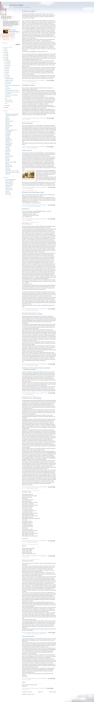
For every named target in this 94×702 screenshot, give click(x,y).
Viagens (6, 173)
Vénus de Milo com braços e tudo (11, 172)
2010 (5, 107)
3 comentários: (42, 80)
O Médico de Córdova (29, 85)
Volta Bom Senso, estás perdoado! (32, 398)
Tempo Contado (8, 194)
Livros (35, 81)
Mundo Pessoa (8, 186)
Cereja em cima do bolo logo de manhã (33, 192)
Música (6, 153)
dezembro (7, 60)
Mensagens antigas (52, 691)
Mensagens (6, 37)
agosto (6, 67)
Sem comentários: (43, 187)
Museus (6, 151)
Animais (6, 119)
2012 (5, 57)
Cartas (6, 124)
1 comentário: (42, 146)
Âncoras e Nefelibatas (9, 180)
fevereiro (7, 77)
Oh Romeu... (26, 209)
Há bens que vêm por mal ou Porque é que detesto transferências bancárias (36, 368)
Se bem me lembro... (28, 561)
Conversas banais (28, 123)
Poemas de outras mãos (9, 162)
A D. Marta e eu (27, 224)
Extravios (36, 365)
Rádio (6, 163)
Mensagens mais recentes (27, 691)
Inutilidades (7, 144)
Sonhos (6, 167)
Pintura (6, 160)
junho (6, 70)
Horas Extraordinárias (9, 183)
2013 (5, 55)
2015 (5, 52)
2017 (5, 48)
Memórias (36, 310)
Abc (27, 557)
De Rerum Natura (8, 182)
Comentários (6, 39)
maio (6, 72)
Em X (24, 682)
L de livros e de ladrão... (29, 11)
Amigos (6, 118)
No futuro (7, 154)
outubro (6, 63)
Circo (6, 128)
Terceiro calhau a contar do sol (38, 633)
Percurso (7, 159)
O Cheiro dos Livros (9, 188)
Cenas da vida (8, 125)
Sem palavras (38, 206)
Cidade (6, 127)
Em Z (24, 546)
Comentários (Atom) (30, 694)
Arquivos (7, 122)
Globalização (7, 140)
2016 (5, 50)
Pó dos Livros (7, 192)
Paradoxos (7, 191)
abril (6, 73)
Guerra (6, 141)
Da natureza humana (28, 636)
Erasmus (7, 132)
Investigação (7, 145)
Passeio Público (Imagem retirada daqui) (28, 179)
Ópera (6, 157)
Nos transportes (30, 206)
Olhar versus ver (27, 150)
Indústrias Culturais (8, 185)
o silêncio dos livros (9, 189)
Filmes (6, 137)
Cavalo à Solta (27, 492)
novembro (7, 62)
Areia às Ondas (16, 5)
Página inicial (40, 691)
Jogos (6, 147)
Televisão (7, 169)
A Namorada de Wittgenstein (10, 179)
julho (6, 68)
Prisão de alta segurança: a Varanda (32, 314)
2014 (5, 53)
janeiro (6, 105)
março (6, 75)
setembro (7, 65)
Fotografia (7, 138)
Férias (6, 135)
